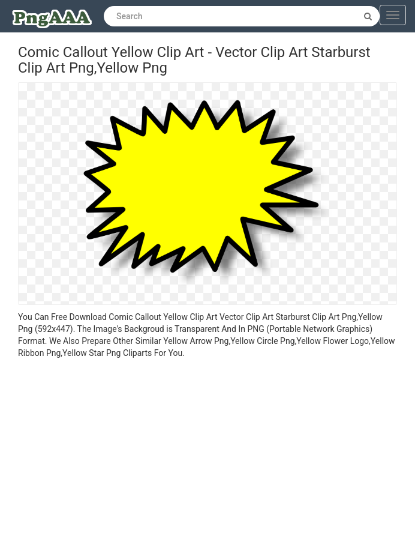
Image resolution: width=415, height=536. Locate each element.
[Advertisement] (207, 449)
